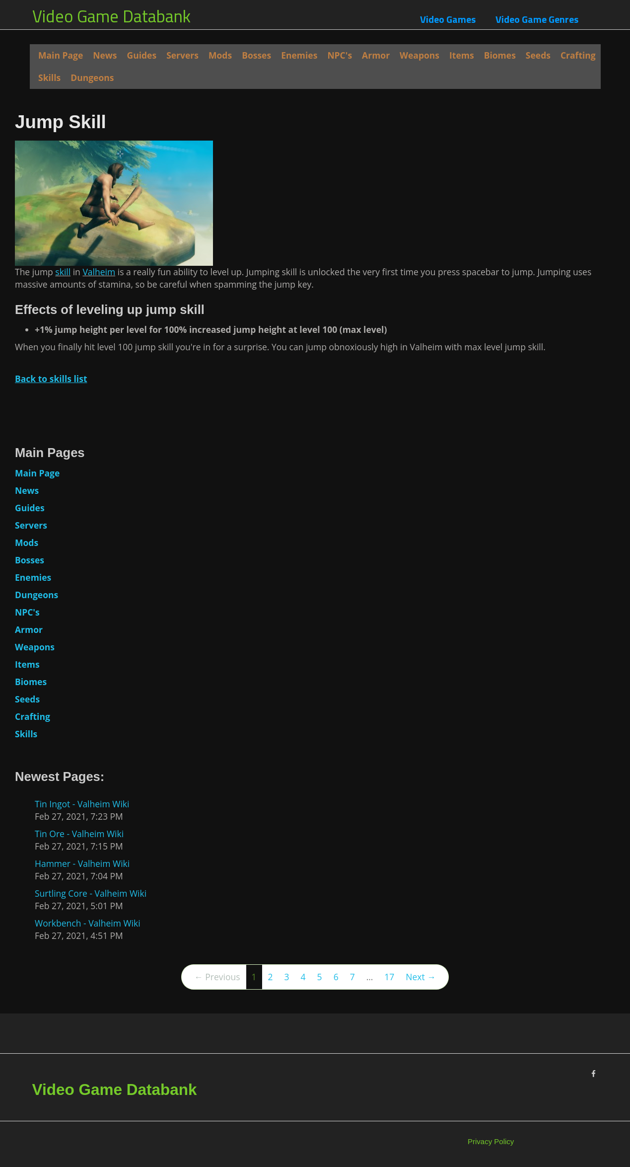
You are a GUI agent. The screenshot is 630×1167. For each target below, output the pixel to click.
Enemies (299, 55)
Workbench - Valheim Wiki (87, 923)
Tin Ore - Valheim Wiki (79, 834)
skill (62, 272)
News (105, 55)
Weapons (419, 55)
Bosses (256, 55)
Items (461, 55)
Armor (376, 55)
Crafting (578, 55)
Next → (420, 977)
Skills (49, 77)
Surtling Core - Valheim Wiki (90, 893)
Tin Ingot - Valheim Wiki (82, 804)
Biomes (500, 55)
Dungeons (92, 77)
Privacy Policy (491, 1141)
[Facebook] (593, 1074)
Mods (220, 55)
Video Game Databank (111, 16)
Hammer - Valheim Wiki (82, 863)
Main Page (60, 55)
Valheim (98, 272)
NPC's (339, 55)
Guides (142, 55)
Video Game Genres (536, 19)
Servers (182, 55)
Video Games (448, 19)
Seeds (538, 55)
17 (389, 977)
